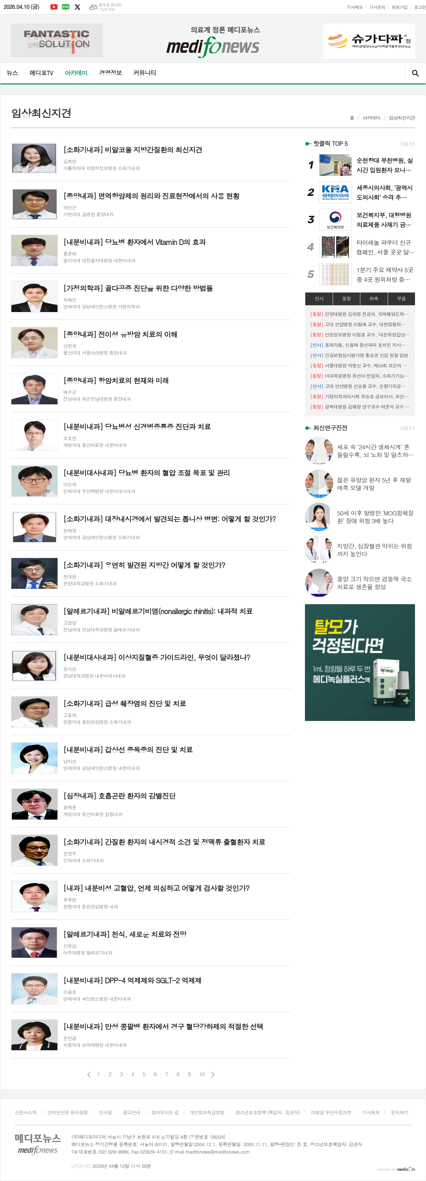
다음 (213, 1075)
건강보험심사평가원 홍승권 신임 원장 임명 (359, 355)
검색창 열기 (415, 73)
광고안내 (131, 1112)
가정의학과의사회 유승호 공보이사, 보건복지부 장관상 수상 (360, 396)
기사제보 (355, 7)
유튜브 (54, 7)
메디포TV (41, 73)
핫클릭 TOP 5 (330, 143)
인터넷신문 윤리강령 (67, 1112)
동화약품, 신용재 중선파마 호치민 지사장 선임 (360, 344)
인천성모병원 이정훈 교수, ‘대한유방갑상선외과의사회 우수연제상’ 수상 (360, 334)
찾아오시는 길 (165, 1112)
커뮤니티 (144, 73)
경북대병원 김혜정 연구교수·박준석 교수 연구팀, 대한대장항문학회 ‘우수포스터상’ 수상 (360, 406)
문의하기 (399, 1112)
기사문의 (377, 7)
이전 (89, 1075)
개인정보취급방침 (207, 1112)
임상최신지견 (402, 117)
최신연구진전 (330, 427)
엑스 (77, 7)
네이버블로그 (65, 7)
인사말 (105, 1112)
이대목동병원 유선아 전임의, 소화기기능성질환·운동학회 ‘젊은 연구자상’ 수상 (360, 375)
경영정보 (110, 73)
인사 (319, 298)
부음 (401, 298)
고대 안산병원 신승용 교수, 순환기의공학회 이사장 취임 (360, 386)
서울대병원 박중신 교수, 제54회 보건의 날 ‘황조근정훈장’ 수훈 (360, 365)
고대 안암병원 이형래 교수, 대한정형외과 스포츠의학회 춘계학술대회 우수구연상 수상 (360, 324)
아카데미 (76, 73)
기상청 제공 (107, 9)
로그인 (420, 7)
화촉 (374, 298)
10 (202, 1074)
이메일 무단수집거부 (331, 1112)
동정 (346, 298)
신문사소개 (25, 1112)
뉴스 (12, 73)
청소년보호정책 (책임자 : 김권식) (267, 1112)
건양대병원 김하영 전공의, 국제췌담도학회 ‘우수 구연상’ (360, 314)
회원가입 (400, 7)
